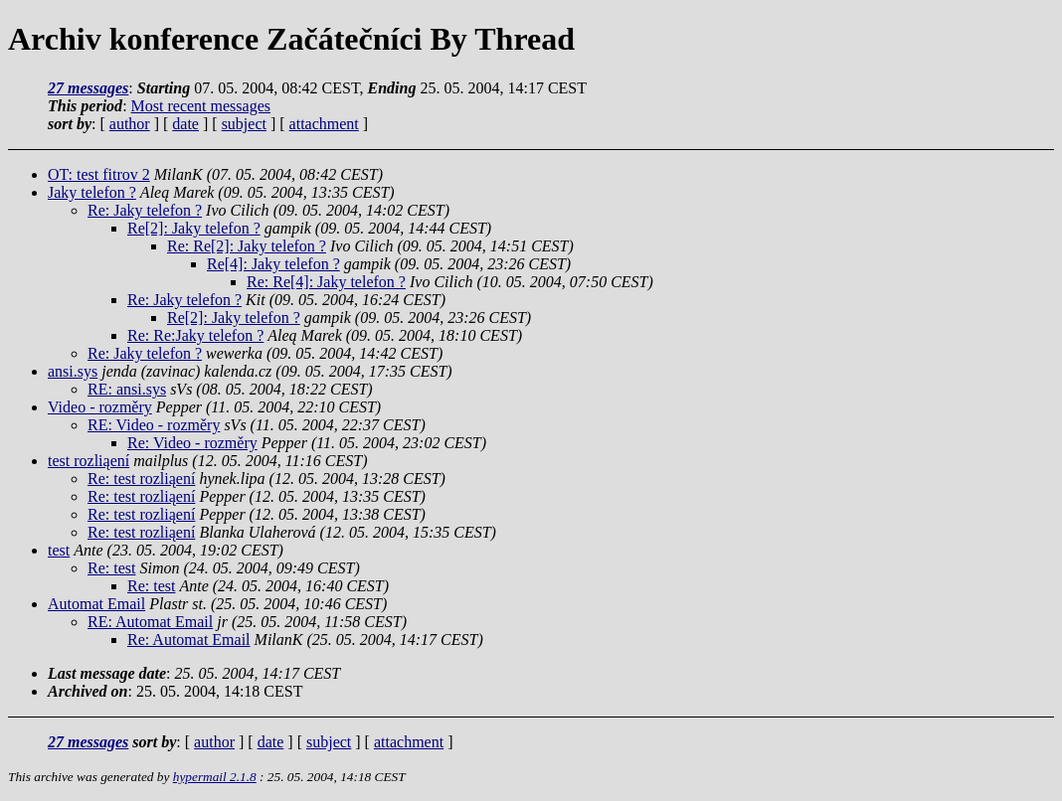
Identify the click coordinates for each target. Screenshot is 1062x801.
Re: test (111, 568)
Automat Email (96, 603)
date (185, 123)
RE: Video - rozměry (154, 424)
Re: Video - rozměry (192, 442)
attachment (324, 123)
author (129, 123)
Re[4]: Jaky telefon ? (273, 263)
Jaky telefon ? (92, 192)
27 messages (88, 88)
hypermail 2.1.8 (215, 776)
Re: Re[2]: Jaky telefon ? (246, 246)
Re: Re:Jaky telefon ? (195, 335)
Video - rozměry (100, 407)
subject (244, 123)
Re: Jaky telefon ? (145, 210)
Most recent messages (200, 105)
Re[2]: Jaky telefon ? (194, 228)
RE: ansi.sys (127, 389)
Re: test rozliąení (141, 478)
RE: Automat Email (150, 621)
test (59, 550)
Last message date (107, 673)
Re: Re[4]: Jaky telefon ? (326, 281)
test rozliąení (88, 460)
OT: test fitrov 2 (99, 174)
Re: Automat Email (189, 639)
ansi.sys (72, 371)
